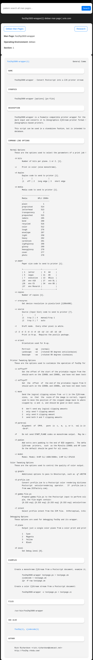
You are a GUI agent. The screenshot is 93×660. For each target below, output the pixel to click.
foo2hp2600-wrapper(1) (18, 62)
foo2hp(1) (19, 629)
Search (86, 8)
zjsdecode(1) (32, 629)
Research (81, 29)
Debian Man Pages (14, 29)
